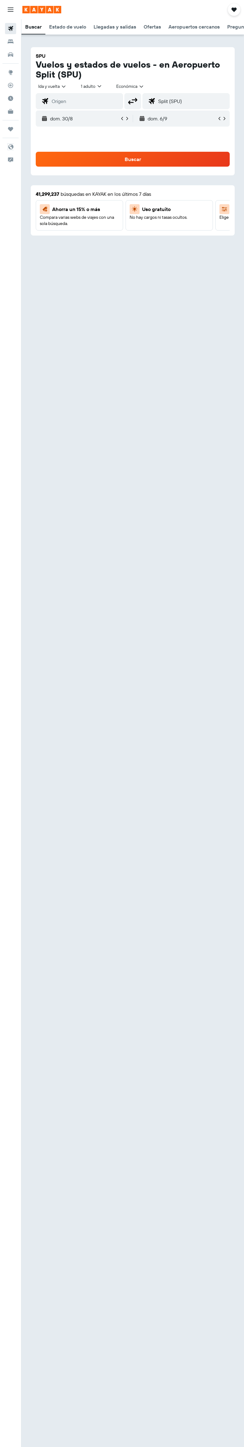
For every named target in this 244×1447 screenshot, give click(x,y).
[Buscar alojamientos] (10, 41)
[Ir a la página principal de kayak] (41, 9)
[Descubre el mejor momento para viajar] (10, 98)
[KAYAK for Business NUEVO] (10, 111)
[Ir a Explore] (10, 72)
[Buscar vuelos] (10, 28)
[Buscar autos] (10, 54)
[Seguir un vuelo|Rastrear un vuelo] (10, 85)
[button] (10, 9)
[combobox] (130, 86)
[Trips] (10, 129)
